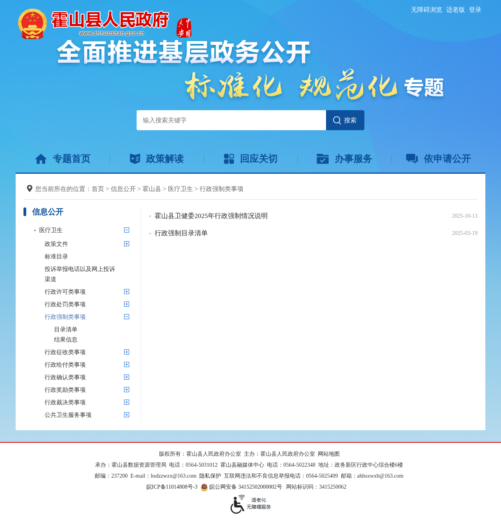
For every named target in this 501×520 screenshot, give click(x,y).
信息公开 (123, 188)
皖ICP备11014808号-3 (172, 487)
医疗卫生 (180, 188)
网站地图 (329, 454)
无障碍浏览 (426, 9)
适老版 (455, 9)
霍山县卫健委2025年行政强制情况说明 (211, 216)
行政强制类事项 (221, 188)
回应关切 (251, 159)
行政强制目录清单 (181, 233)
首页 (98, 188)
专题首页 (62, 159)
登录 (475, 9)
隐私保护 (210, 476)
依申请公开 (438, 159)
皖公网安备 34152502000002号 (242, 487)
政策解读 (157, 159)
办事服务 (344, 159)
